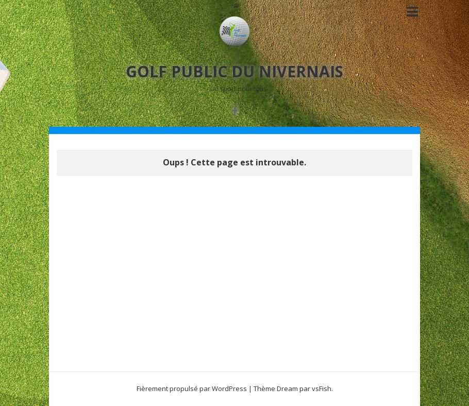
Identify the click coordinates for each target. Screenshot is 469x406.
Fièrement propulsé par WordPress (192, 388)
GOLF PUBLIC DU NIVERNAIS (234, 71)
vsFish (321, 388)
